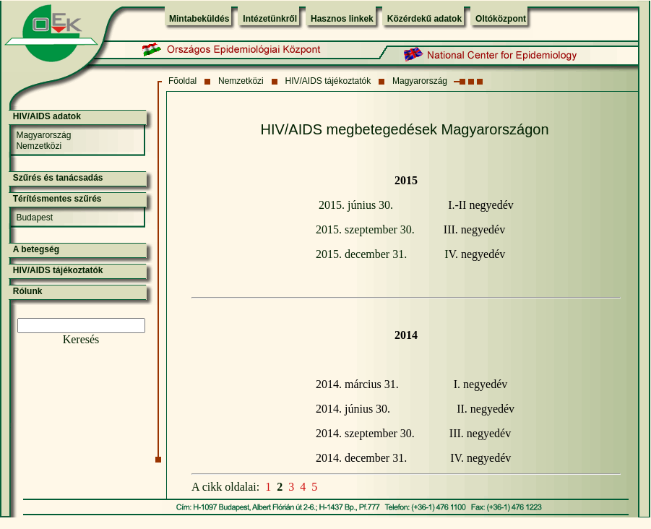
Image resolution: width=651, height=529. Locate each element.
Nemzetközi (241, 81)
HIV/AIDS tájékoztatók (328, 81)
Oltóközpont (500, 19)
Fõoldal (182, 81)
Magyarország (419, 81)
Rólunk (28, 291)
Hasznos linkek (342, 19)
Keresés (81, 339)
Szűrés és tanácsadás (58, 178)
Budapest (34, 217)
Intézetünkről (270, 19)
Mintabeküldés (199, 19)
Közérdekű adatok (424, 19)
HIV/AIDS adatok (47, 116)
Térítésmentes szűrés (57, 199)
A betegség (36, 249)
